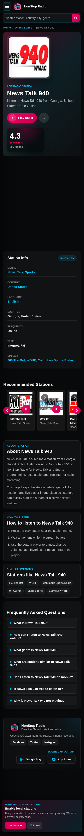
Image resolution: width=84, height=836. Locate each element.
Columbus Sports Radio (55, 360)
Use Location (15, 825)
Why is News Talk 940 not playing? (39, 700)
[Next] (77, 410)
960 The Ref (16, 360)
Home (7, 27)
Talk (20, 272)
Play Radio (21, 118)
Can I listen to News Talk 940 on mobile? (43, 677)
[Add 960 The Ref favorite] (14, 397)
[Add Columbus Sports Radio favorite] (74, 397)
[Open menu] (7, 6)
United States (23, 27)
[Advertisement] (42, 202)
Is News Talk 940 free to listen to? (38, 689)
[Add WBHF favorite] (44, 397)
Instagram (50, 742)
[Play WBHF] (56, 409)
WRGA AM (15, 591)
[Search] (76, 18)
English (13, 301)
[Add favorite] (44, 118)
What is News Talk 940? (30, 623)
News (11, 272)
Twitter (34, 742)
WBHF (31, 360)
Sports (30, 272)
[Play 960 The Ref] (26, 409)
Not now (35, 825)
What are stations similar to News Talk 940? (40, 663)
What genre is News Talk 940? (35, 650)
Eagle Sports (35, 591)
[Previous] (7, 410)
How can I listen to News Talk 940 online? (36, 636)
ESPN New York (58, 591)
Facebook (18, 742)
